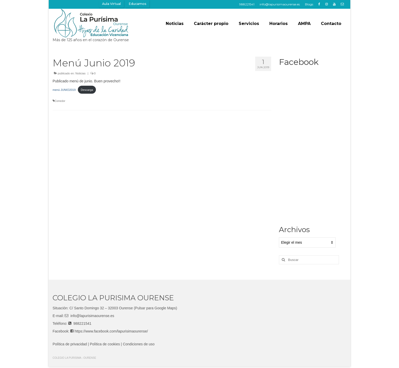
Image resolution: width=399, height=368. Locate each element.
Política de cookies (105, 344)
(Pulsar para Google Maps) (155, 308)
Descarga (87, 89)
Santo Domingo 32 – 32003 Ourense (103, 308)
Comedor (60, 101)
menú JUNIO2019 (64, 89)
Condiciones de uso (139, 344)
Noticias (81, 73)
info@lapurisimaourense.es (92, 316)
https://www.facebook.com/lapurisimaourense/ (111, 331)
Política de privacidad (70, 344)
